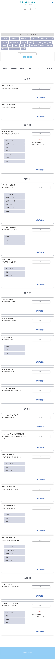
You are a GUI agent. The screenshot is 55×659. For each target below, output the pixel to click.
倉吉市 (5, 68)
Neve (22, 657)
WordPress (31, 657)
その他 (23, 48)
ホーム (22, 34)
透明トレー (49, 45)
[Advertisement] (27, 22)
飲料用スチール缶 (25, 38)
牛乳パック (4, 42)
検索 (24, 57)
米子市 (41, 68)
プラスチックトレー (14, 42)
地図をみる (41, 88)
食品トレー (34, 38)
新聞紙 (30, 42)
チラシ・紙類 (38, 42)
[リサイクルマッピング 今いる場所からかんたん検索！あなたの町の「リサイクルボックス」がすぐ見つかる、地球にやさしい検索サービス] (27, 2)
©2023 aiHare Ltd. (27, 651)
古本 (27, 45)
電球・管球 (4, 48)
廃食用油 (42, 45)
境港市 (23, 68)
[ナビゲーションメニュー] (52, 2)
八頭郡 (50, 68)
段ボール (24, 42)
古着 (10, 45)
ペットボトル (5, 38)
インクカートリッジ (14, 48)
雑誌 (45, 42)
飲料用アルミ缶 (14, 38)
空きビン (16, 45)
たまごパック (34, 45)
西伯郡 (14, 68)
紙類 (50, 42)
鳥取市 (32, 68)
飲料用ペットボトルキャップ (46, 38)
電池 (22, 45)
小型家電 (4, 45)
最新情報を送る (40, 97)
